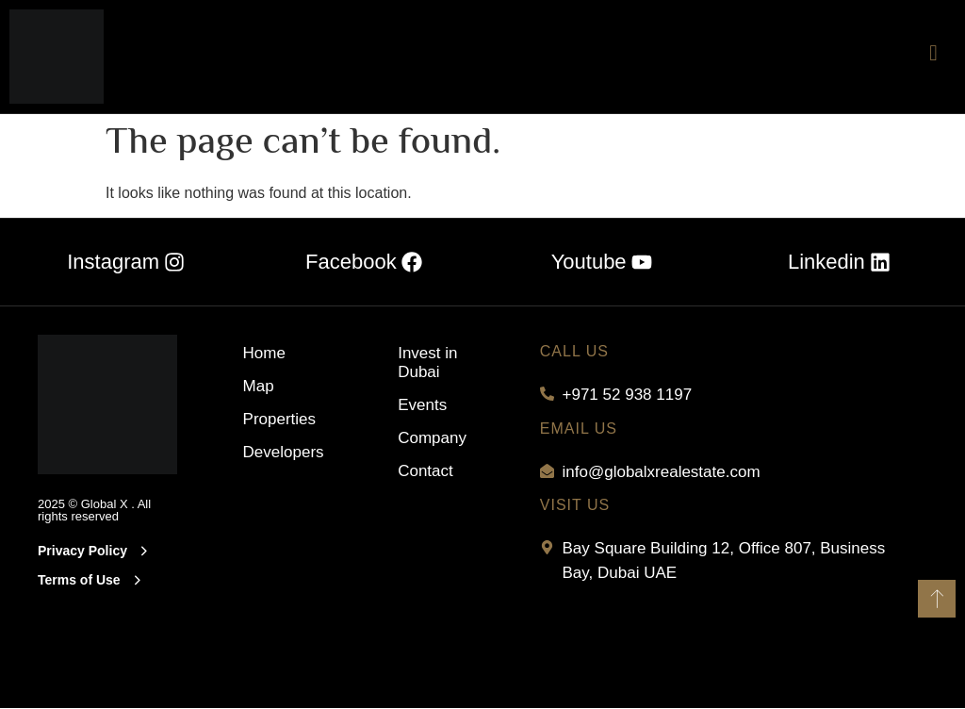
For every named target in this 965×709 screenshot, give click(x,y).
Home (264, 352)
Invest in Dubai (427, 361)
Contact (425, 470)
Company (432, 437)
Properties (279, 418)
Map (258, 385)
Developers (283, 451)
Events (422, 404)
